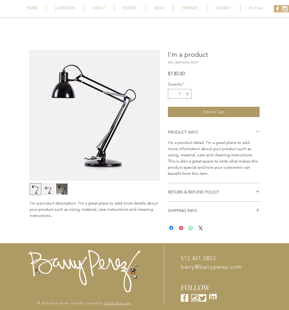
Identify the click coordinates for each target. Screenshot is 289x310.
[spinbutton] (179, 93)
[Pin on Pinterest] (181, 228)
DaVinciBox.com (117, 303)
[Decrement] (172, 93)
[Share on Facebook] (171, 228)
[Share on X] (201, 228)
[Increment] (187, 93)
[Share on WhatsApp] (191, 228)
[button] (255, 8)
